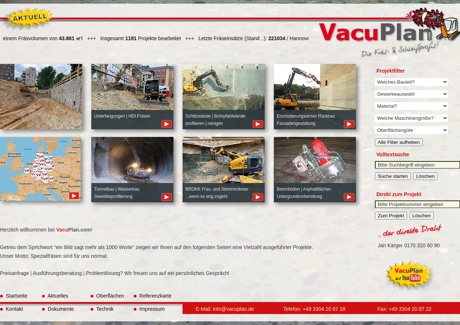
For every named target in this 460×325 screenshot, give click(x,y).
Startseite (13, 296)
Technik (102, 309)
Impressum (149, 309)
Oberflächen (107, 296)
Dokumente (58, 309)
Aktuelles (55, 296)
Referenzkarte (153, 296)
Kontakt (11, 309)
